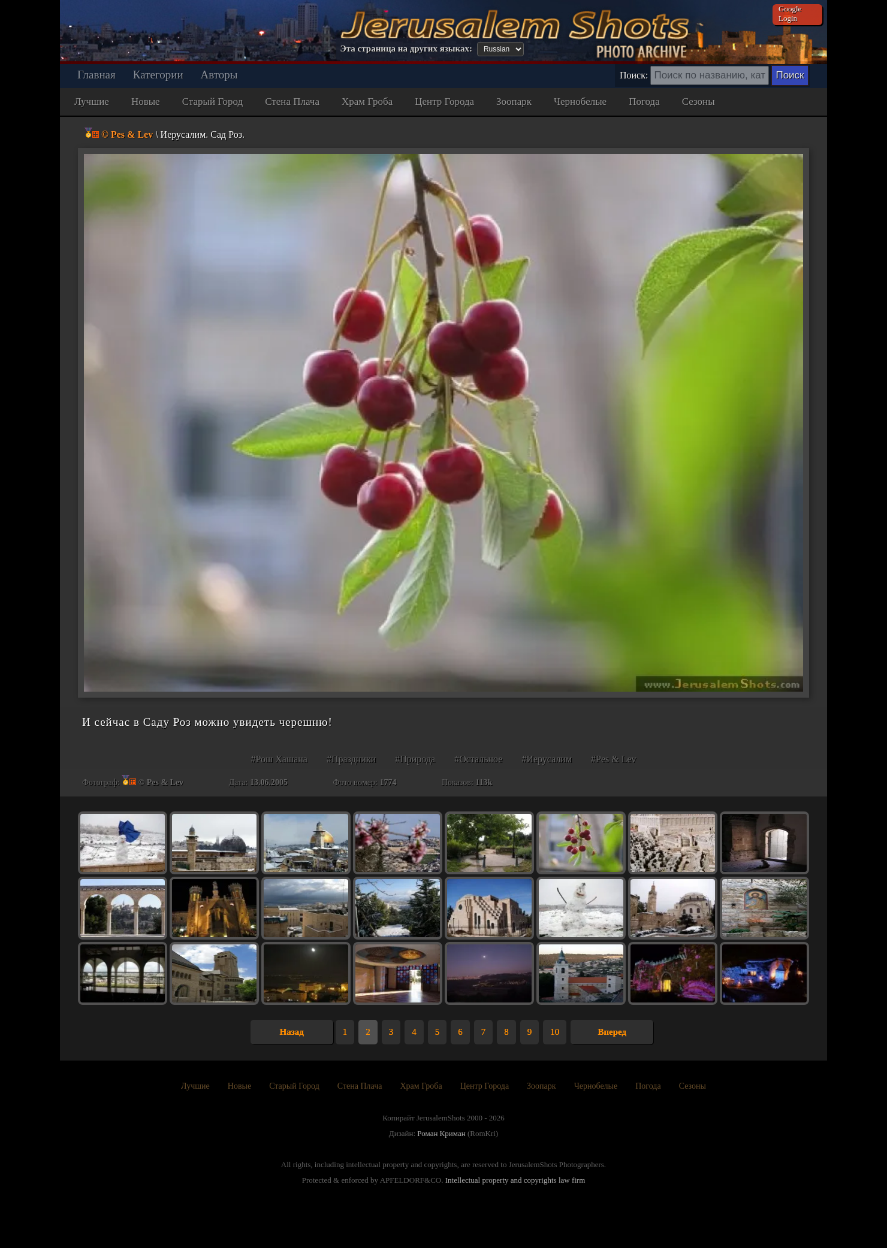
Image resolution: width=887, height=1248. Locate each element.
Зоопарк (514, 101)
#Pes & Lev (613, 759)
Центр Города (444, 101)
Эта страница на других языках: (406, 48)
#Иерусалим (546, 759)
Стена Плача (292, 101)
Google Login (790, 13)
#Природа (415, 759)
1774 (387, 782)
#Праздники (351, 759)
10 (554, 1032)
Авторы (219, 74)
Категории (158, 74)
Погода (644, 101)
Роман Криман (441, 1133)
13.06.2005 (269, 782)
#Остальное (478, 759)
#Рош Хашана (279, 759)
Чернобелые (580, 101)
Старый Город (212, 101)
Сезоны (698, 101)
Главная (96, 74)
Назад (292, 1032)
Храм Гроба (367, 101)
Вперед (612, 1032)
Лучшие (91, 101)
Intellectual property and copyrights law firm (515, 1180)
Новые (145, 101)
